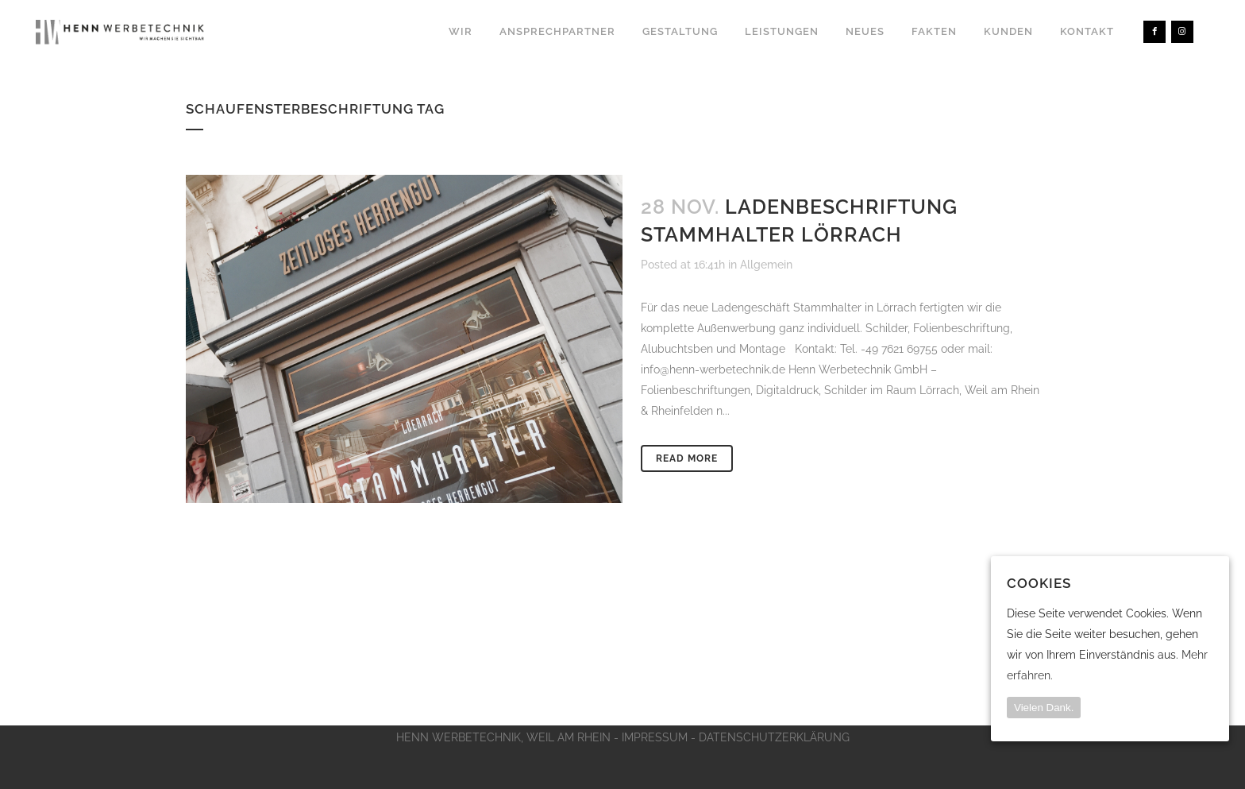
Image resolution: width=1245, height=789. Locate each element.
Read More (687, 458)
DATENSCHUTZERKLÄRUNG (774, 737)
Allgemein (766, 264)
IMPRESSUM (655, 737)
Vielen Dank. (1043, 708)
